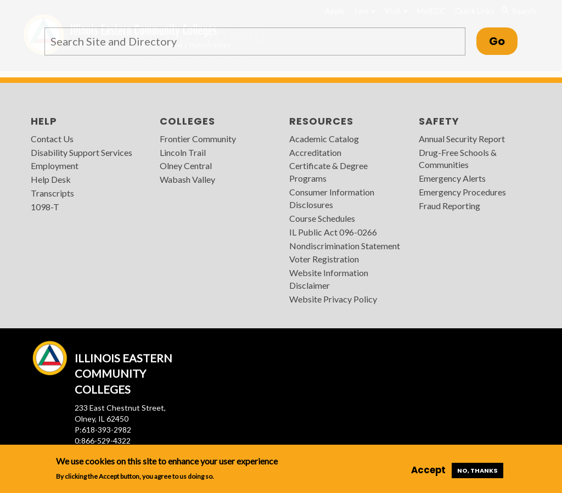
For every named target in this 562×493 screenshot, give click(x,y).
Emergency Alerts (452, 178)
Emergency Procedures (462, 192)
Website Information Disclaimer (328, 278)
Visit (396, 10)
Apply (335, 10)
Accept (428, 470)
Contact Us (52, 138)
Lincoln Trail (183, 152)
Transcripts (52, 193)
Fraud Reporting (449, 205)
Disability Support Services (81, 152)
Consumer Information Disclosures (331, 198)
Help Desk (51, 179)
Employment (54, 165)
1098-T (45, 206)
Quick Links (474, 10)
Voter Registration (324, 259)
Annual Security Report (462, 138)
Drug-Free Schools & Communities (458, 158)
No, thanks (477, 470)
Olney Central (186, 165)
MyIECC (431, 10)
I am (364, 10)
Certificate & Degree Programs (328, 171)
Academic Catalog (324, 138)
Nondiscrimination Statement (344, 245)
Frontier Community (198, 138)
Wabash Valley (187, 179)
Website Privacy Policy (333, 299)
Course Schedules (322, 218)
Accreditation (315, 152)
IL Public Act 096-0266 (333, 232)
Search (518, 11)
